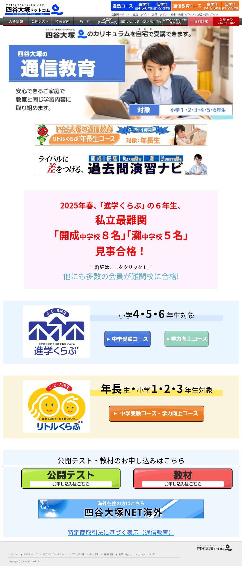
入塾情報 (16, 21)
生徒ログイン (141, 14)
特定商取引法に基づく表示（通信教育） (121, 532)
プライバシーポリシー (55, 554)
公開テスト (40, 21)
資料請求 (202, 21)
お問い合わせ (130, 21)
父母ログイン (160, 14)
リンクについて (146, 554)
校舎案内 (62, 21)
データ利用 (78, 554)
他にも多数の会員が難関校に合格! (121, 276)
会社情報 (94, 554)
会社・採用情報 (151, 21)
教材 (85, 21)
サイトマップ (31, 554)
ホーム (14, 554)
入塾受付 (224, 21)
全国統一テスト (121, 14)
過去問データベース (107, 21)
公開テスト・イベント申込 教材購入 (175, 21)
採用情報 (108, 554)
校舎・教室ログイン (182, 14)
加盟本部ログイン (207, 14)
